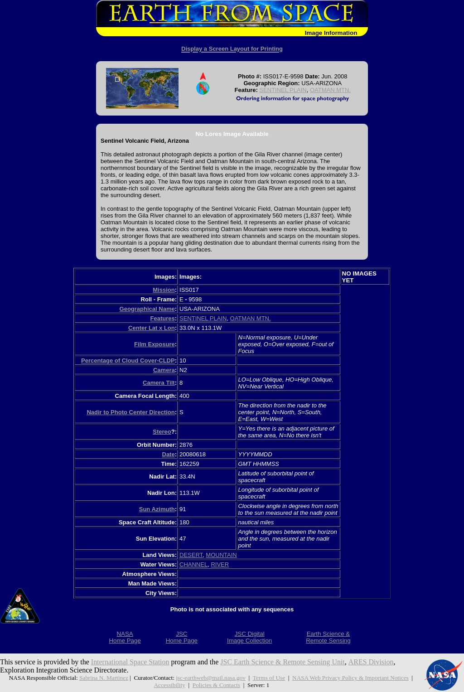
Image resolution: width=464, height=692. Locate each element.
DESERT (191, 555)
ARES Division (371, 662)
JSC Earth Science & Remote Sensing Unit (283, 662)
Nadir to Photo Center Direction (130, 412)
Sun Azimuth (157, 509)
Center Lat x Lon (151, 327)
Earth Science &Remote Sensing (328, 637)
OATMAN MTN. (330, 90)
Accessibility (169, 685)
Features (162, 318)
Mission (163, 289)
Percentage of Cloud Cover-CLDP (128, 360)
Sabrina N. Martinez (103, 677)
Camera (164, 370)
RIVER (220, 564)
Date (168, 454)
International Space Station (130, 662)
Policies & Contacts (217, 685)
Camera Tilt (159, 382)
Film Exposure (154, 344)
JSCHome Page (182, 637)
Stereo (162, 431)
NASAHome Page (124, 637)
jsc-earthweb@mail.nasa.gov (211, 677)
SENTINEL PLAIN (282, 90)
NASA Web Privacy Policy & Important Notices (350, 677)
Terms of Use (269, 677)
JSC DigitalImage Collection (249, 637)
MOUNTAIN (221, 555)
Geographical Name (147, 308)
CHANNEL (193, 564)
